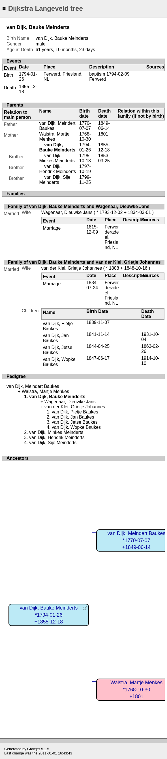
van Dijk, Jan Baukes (56, 338)
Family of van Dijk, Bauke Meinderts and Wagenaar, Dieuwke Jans (78, 206)
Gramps (33, 749)
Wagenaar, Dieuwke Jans (67, 212)
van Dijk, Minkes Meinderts (56, 158)
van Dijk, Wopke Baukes (76, 427)
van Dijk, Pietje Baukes (58, 326)
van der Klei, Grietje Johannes (71, 268)
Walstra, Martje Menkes (54, 137)
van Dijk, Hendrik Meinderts (57, 169)
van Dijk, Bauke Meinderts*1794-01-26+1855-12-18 (49, 615)
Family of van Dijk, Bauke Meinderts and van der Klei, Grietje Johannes (84, 262)
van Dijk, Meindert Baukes (33, 386)
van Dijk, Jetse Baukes (57, 350)
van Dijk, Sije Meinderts (54, 180)
